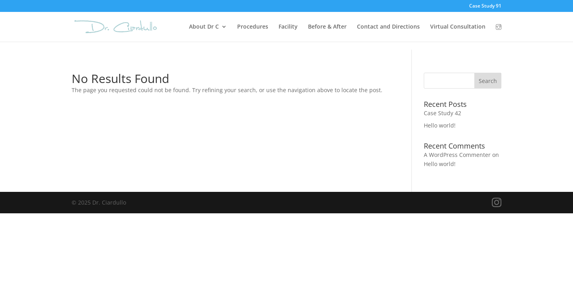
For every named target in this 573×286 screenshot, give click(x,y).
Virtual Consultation (457, 27)
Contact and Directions (388, 27)
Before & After (327, 27)
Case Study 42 (442, 113)
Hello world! (440, 125)
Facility (288, 27)
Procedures (252, 27)
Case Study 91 (485, 6)
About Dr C (204, 27)
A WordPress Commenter (457, 154)
